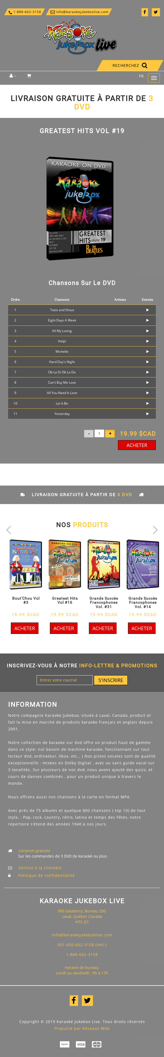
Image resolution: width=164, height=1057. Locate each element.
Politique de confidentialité (46, 875)
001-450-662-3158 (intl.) (82, 944)
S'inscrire (110, 680)
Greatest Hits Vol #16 (65, 600)
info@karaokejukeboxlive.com (79, 12)
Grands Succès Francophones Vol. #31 (103, 602)
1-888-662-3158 (24, 12)
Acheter (137, 445)
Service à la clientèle (40, 867)
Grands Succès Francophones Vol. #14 (142, 602)
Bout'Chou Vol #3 (26, 600)
